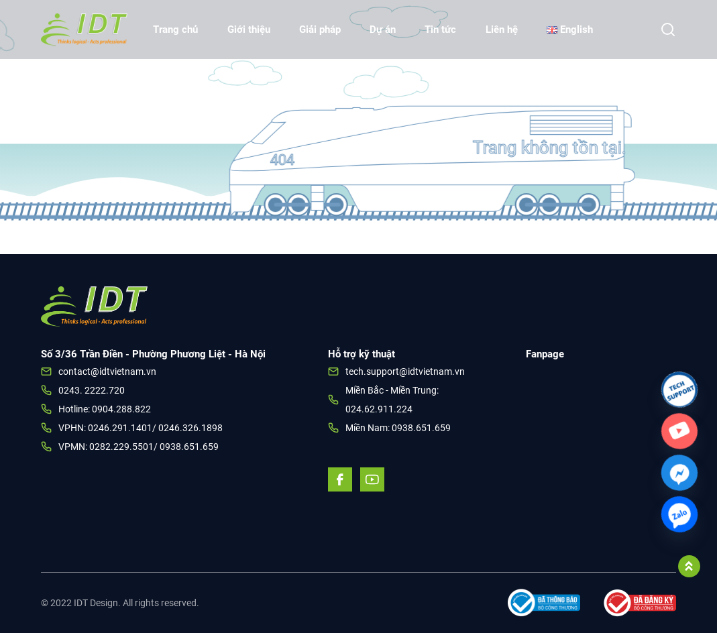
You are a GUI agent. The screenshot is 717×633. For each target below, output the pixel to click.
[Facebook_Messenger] (679, 473)
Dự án (383, 29)
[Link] (679, 389)
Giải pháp (320, 29)
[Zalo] (679, 514)
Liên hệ (502, 29)
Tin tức (440, 29)
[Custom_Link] (679, 431)
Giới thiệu (248, 29)
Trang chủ (175, 29)
